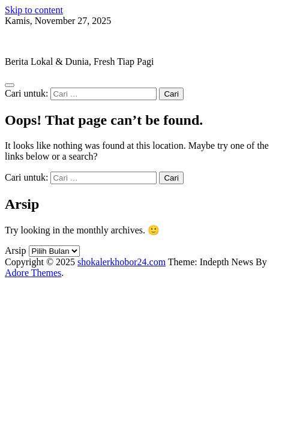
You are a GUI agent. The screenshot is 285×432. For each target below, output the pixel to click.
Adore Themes (33, 273)
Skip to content (34, 10)
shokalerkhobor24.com (49, 41)
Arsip (15, 250)
